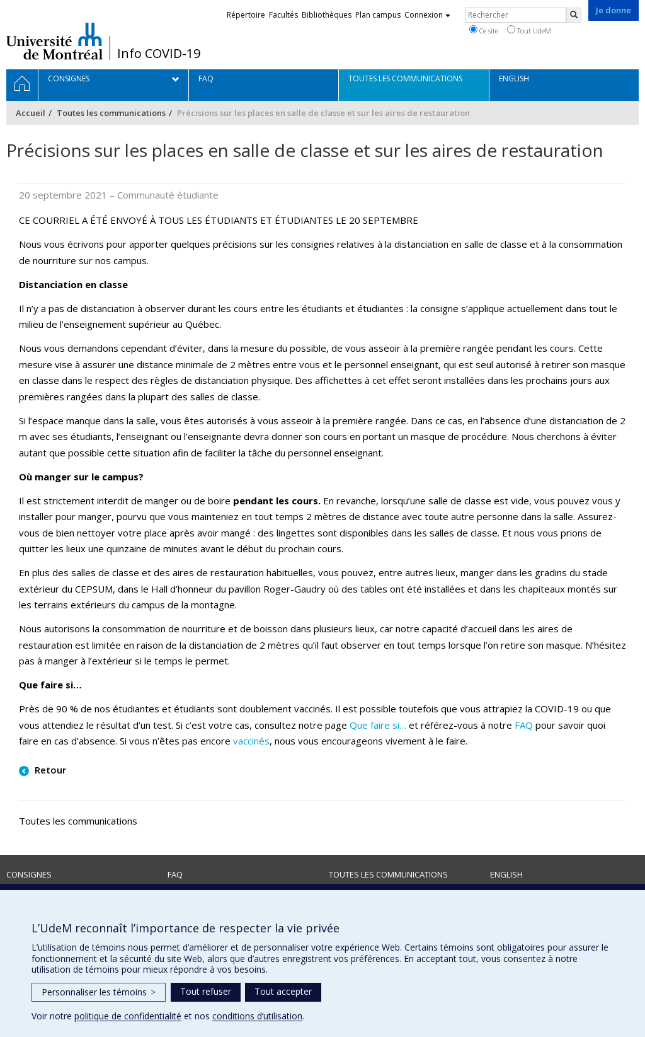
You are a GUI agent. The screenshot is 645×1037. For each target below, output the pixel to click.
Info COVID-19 (158, 53)
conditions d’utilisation (257, 1016)
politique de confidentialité (127, 1016)
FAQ (524, 725)
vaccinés (251, 740)
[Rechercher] (573, 15)
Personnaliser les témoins (99, 992)
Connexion (427, 14)
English (506, 874)
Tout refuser (205, 991)
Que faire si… (378, 725)
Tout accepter (283, 991)
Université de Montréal (54, 41)
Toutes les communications (111, 113)
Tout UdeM (529, 30)
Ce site (483, 30)
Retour (49, 769)
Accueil (30, 113)
